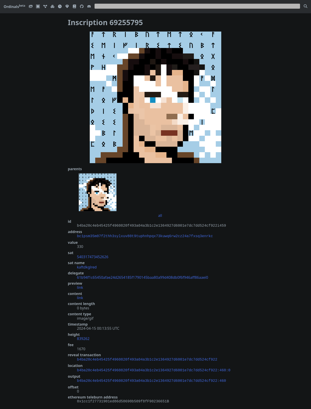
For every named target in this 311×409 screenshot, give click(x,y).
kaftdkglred (87, 266)
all (160, 215)
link (80, 286)
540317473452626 (92, 256)
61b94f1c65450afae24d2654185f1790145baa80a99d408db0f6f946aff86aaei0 (142, 276)
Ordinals (14, 7)
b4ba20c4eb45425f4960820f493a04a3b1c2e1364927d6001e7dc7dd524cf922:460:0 (153, 369)
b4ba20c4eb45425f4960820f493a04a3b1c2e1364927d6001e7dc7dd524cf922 (147, 358)
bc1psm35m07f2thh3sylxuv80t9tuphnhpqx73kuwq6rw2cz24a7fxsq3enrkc (145, 235)
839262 (83, 338)
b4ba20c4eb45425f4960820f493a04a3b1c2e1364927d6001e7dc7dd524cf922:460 (151, 379)
